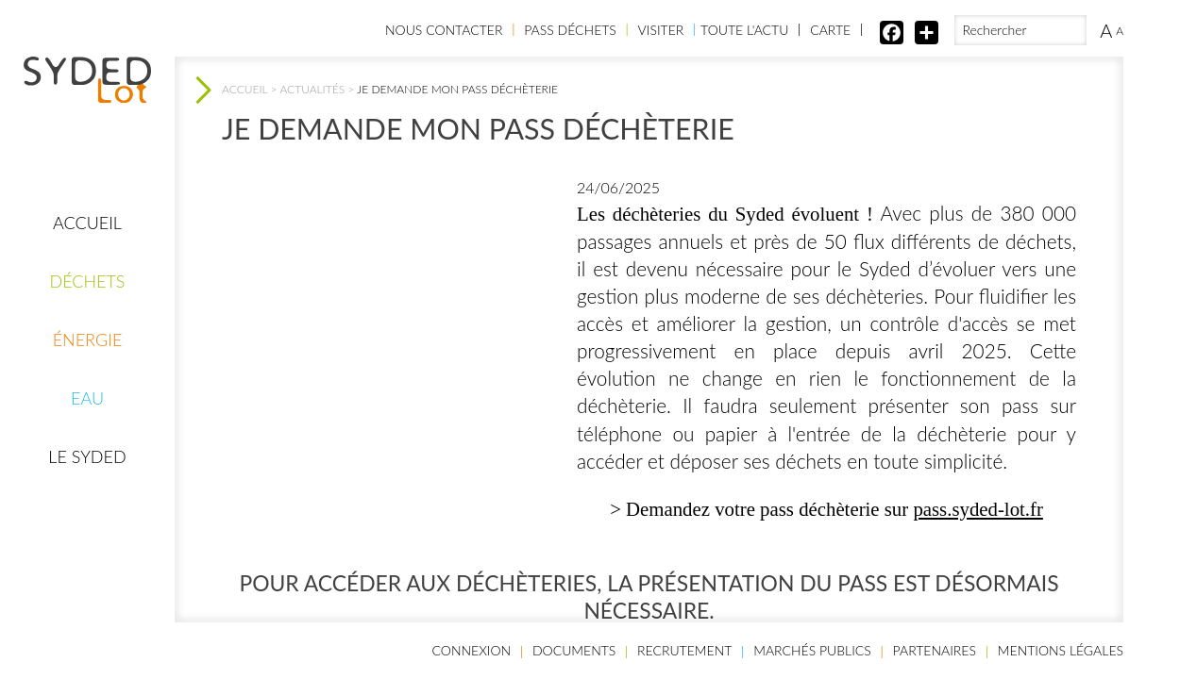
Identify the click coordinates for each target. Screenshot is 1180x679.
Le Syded (87, 456)
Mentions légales (1060, 650)
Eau (87, 398)
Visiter (661, 30)
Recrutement (684, 650)
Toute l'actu (744, 30)
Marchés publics (812, 650)
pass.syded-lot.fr (977, 509)
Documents (573, 650)
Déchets (87, 281)
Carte (830, 30)
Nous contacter (443, 30)
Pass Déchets (570, 30)
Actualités (312, 89)
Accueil (87, 222)
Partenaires (934, 650)
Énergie (88, 339)
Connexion (472, 650)
